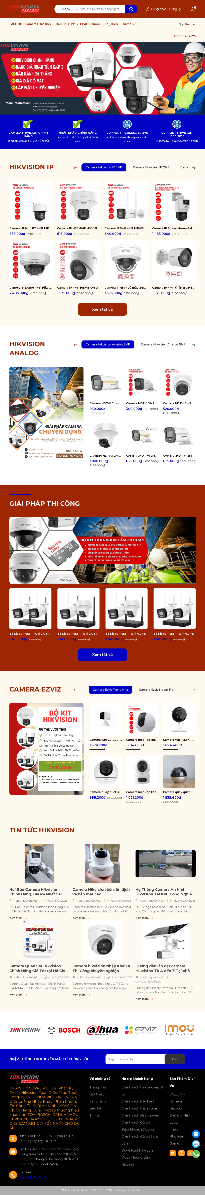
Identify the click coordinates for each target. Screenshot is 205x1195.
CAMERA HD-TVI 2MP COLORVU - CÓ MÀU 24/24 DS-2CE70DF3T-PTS (105, 455)
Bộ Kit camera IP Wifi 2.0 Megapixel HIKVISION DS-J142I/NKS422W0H (30, 633)
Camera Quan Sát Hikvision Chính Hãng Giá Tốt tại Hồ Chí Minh (37, 968)
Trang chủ (97, 1087)
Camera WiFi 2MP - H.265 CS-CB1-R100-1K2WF (179, 740)
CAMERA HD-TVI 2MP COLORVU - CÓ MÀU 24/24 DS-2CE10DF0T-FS (179, 455)
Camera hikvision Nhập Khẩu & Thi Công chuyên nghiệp (101, 968)
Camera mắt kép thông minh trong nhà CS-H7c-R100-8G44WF (142, 792)
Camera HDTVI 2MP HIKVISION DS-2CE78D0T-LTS (179, 403)
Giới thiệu (97, 1094)
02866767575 (185, 36)
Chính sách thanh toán (140, 1108)
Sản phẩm (97, 1101)
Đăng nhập (159, 9)
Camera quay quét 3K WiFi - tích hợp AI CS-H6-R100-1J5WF (105, 792)
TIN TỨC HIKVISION (41, 830)
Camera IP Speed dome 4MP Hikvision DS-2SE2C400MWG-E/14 (174, 228)
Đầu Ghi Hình (66, 24)
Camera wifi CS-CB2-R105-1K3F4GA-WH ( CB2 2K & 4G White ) (105, 740)
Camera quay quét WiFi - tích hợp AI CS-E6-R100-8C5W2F (179, 792)
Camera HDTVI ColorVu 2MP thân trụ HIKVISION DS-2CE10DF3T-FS (105, 403)
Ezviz (84, 24)
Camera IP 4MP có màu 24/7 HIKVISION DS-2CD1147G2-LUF (126, 287)
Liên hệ (95, 1108)
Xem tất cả (102, 309)
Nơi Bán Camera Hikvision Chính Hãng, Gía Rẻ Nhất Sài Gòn (35, 892)
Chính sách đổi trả (136, 1122)
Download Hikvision (137, 1150)
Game (127, 24)
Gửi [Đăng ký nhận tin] (174, 1059)
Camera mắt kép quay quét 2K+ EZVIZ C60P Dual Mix (142, 740)
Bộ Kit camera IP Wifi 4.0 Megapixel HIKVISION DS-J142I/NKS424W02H (127, 633)
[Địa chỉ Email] (145, 1059)
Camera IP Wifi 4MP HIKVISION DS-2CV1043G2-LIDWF (126, 228)
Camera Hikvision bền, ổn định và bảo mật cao (101, 891)
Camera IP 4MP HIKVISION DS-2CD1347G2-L (79, 287)
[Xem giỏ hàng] (193, 9)
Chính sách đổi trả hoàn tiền (140, 1140)
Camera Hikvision (38, 24)
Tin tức (95, 1115)
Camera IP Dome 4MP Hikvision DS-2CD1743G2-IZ (31, 287)
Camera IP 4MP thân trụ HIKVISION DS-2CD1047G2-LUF (174, 287)
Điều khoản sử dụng (138, 1129)
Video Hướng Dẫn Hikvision (136, 1161)
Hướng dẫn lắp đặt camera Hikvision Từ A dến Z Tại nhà (163, 968)
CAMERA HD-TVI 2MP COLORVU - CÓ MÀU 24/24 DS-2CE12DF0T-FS (142, 455)
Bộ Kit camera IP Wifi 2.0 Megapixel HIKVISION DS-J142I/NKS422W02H (78, 633)
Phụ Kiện (112, 24)
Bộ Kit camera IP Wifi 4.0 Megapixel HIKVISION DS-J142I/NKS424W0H (175, 633)
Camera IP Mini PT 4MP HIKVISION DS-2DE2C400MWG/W (31, 228)
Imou (96, 24)
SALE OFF (16, 24)
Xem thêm (18, 917)
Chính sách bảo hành (138, 1101)
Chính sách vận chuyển (140, 1115)
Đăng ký (175, 9)
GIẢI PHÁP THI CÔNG (44, 503)
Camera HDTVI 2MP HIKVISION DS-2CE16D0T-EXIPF (142, 403)
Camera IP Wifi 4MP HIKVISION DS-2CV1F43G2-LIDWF (79, 228)
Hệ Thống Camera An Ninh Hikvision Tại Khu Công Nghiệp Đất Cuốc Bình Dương (165, 892)
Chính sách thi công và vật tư (143, 1090)
